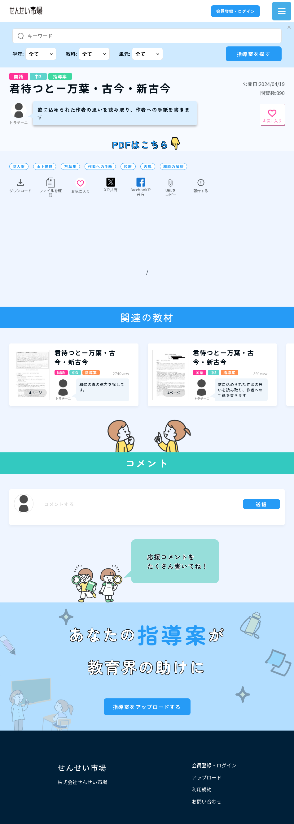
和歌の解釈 (173, 166)
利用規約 (202, 789)
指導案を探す (254, 54)
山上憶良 (45, 166)
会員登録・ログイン (235, 11)
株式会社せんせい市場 (82, 782)
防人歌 (19, 166)
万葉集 (70, 166)
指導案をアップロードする (147, 706)
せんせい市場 (82, 767)
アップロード (207, 777)
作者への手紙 (100, 166)
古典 (148, 166)
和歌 (128, 166)
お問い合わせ (207, 801)
